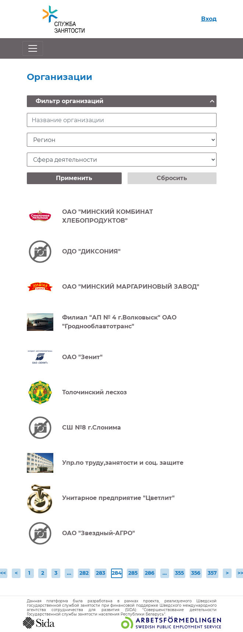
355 (179, 573)
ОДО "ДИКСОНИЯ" (91, 251)
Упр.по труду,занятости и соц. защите (122, 462)
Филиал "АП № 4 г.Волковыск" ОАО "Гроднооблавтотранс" (119, 322)
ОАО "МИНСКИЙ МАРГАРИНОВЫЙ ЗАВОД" (130, 286)
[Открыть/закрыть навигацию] (32, 48)
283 (100, 573)
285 (132, 573)
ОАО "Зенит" (82, 357)
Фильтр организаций (126, 101)
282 (84, 573)
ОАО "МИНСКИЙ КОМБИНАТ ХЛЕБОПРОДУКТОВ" (107, 216)
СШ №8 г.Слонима (91, 427)
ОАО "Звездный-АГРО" (98, 533)
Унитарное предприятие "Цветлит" (118, 497)
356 (195, 573)
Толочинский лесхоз (94, 392)
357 (212, 573)
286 (149, 573)
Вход (209, 18)
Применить (74, 178)
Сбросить (172, 178)
